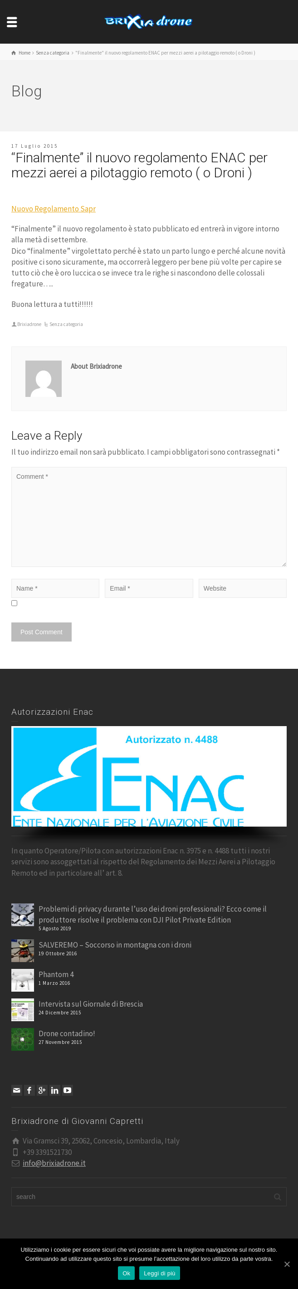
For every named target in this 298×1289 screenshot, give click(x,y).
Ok (126, 1273)
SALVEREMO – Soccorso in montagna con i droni (115, 945)
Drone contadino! (67, 1033)
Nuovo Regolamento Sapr (53, 209)
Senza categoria (66, 324)
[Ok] (286, 1264)
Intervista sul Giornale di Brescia (91, 1004)
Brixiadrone (29, 324)
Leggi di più (160, 1273)
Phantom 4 (56, 974)
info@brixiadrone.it (54, 1163)
